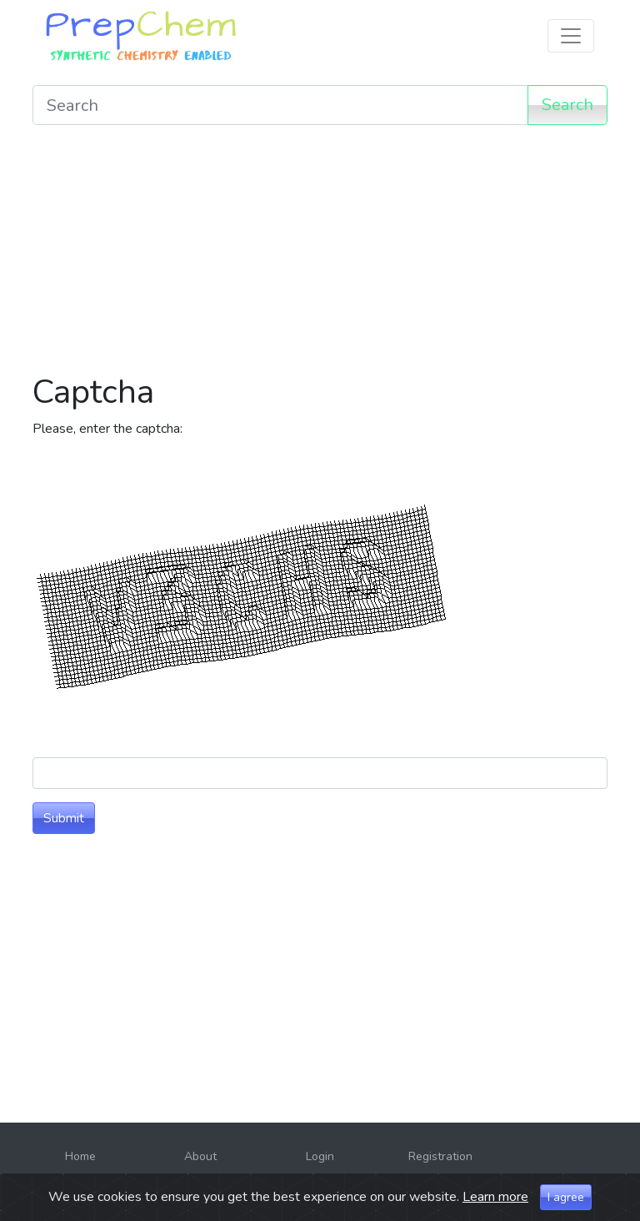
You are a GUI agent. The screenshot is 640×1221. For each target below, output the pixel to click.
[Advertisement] (320, 255)
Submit (63, 818)
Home (80, 1156)
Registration (440, 1156)
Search (567, 104)
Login (320, 1156)
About (200, 1156)
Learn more (495, 1197)
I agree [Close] (566, 1197)
